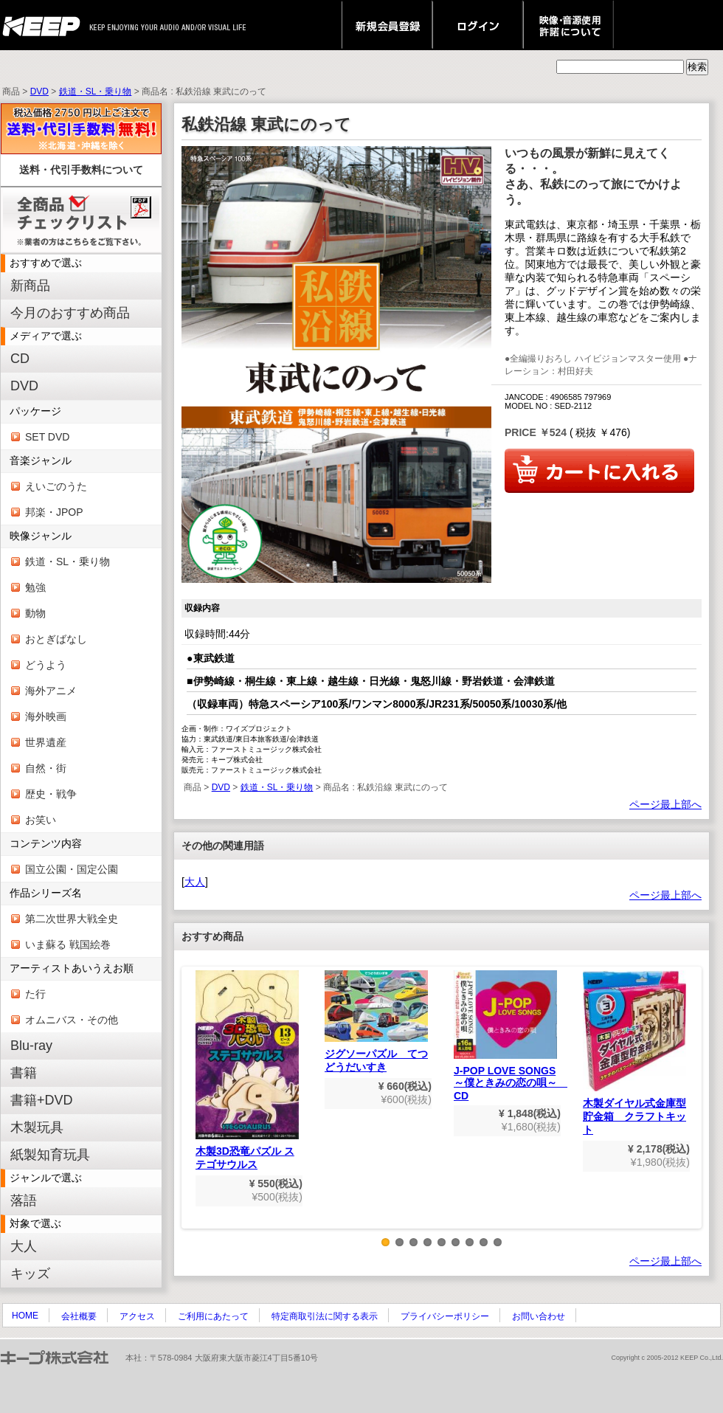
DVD (39, 91)
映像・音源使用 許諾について (568, 25)
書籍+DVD (41, 1100)
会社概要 (79, 1316)
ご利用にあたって (213, 1316)
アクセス (137, 1316)
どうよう (45, 665)
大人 (23, 1246)
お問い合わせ (538, 1316)
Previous (192, 1108)
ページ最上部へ (665, 804)
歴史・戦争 (51, 794)
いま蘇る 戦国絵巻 (68, 944)
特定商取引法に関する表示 (324, 1316)
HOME (25, 1315)
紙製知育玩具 (50, 1154)
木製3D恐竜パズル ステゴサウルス (247, 1070)
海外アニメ (51, 691)
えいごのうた (56, 486)
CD (20, 358)
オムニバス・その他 (71, 1020)
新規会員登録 (387, 25)
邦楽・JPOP (54, 512)
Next (690, 1108)
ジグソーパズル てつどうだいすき (376, 1021)
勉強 (35, 587)
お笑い (40, 820)
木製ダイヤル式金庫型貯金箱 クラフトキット (634, 1053)
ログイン (477, 25)
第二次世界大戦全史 (71, 919)
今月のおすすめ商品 (70, 312)
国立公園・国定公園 (71, 869)
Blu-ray (31, 1045)
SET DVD (47, 437)
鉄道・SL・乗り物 (95, 91)
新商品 (30, 285)
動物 (35, 613)
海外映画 (45, 716)
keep (45, 25)
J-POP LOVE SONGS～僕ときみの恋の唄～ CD (510, 1036)
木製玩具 (36, 1127)
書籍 (23, 1072)
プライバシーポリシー (445, 1316)
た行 (35, 994)
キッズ (30, 1273)
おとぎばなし (56, 639)
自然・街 (45, 768)
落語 (23, 1200)
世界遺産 (45, 742)
